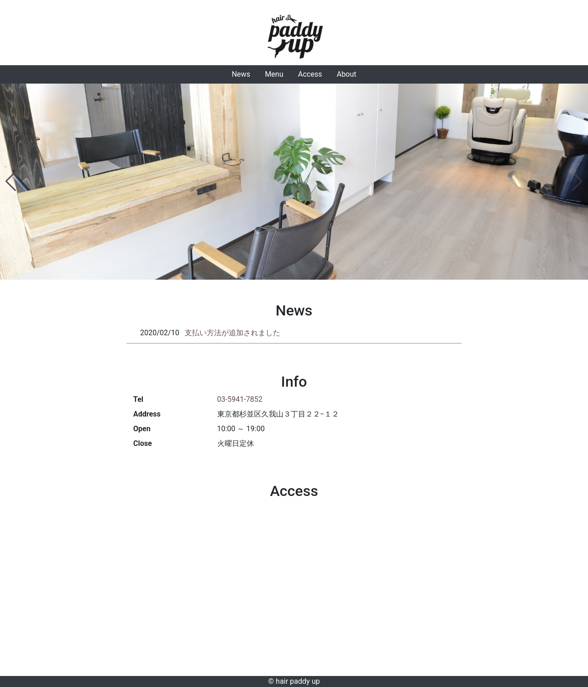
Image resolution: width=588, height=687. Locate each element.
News (241, 74)
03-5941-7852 (240, 399)
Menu (274, 74)
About (346, 74)
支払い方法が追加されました (232, 332)
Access (310, 74)
